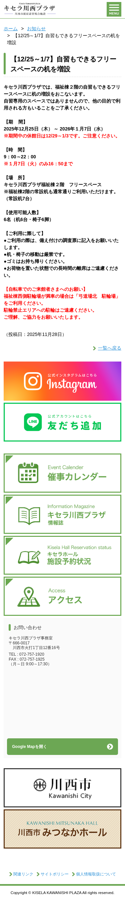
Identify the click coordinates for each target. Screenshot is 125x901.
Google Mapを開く (29, 746)
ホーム (11, 28)
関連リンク (23, 874)
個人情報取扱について (96, 874)
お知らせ (36, 28)
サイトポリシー (55, 874)
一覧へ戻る (109, 348)
